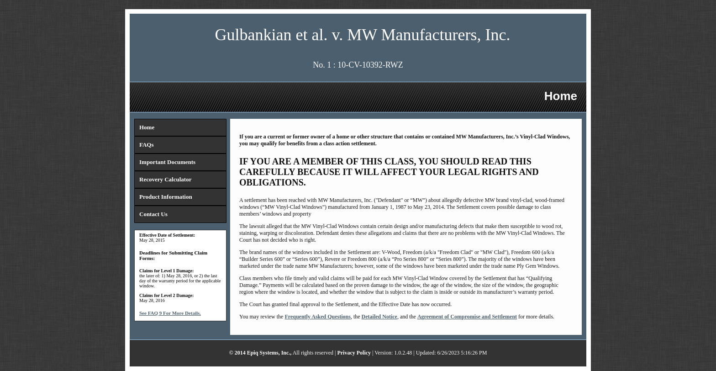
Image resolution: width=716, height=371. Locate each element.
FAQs (146, 144)
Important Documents (167, 162)
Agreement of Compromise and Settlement (467, 316)
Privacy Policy (354, 353)
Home (146, 127)
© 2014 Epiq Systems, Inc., (260, 353)
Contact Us (153, 214)
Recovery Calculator (165, 179)
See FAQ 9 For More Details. (170, 313)
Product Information (165, 196)
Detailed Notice (379, 316)
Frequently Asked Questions (317, 316)
